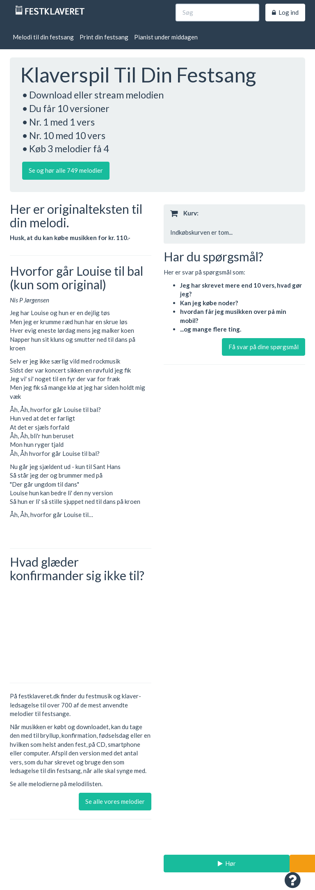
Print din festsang (104, 37)
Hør (227, 863)
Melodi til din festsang (43, 37)
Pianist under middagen (166, 37)
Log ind (285, 12)
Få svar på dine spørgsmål (263, 346)
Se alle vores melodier (115, 801)
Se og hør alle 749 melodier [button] (66, 170)
